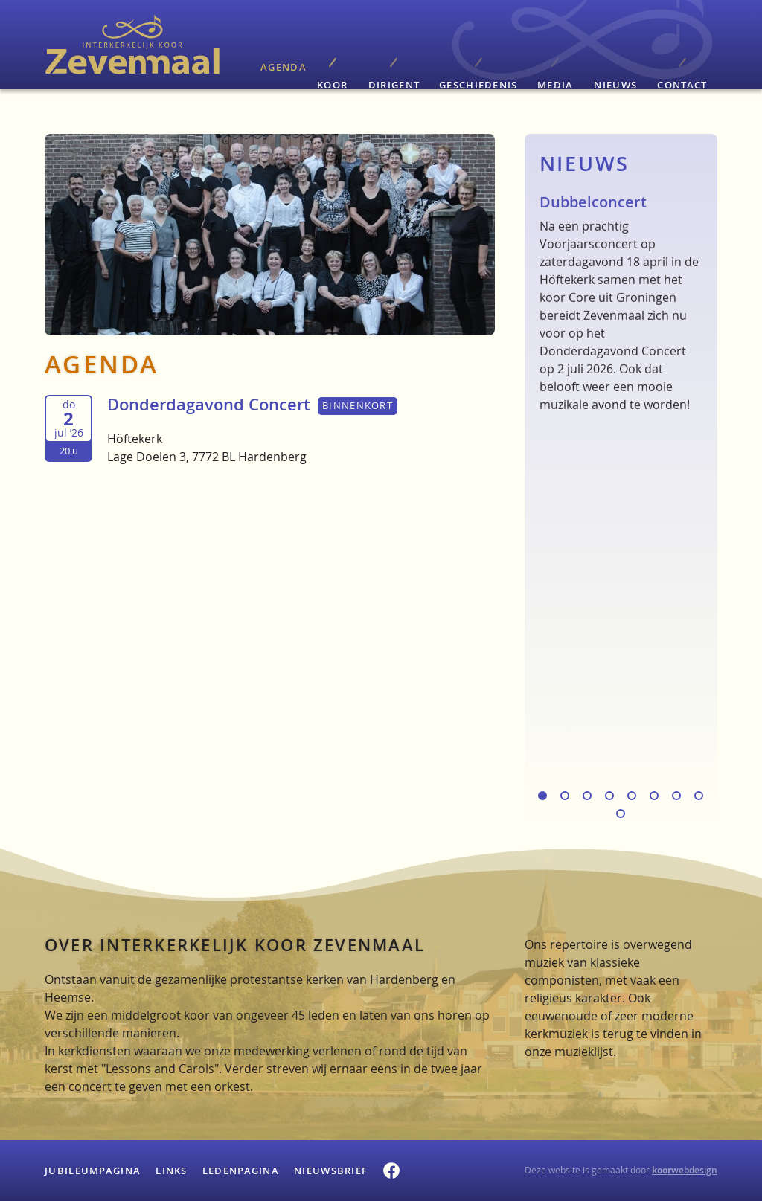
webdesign (684, 1170)
